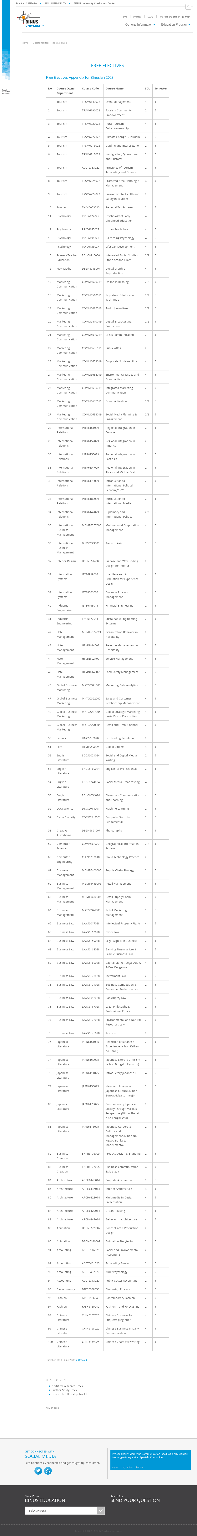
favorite (139, 1467)
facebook (50, 1415)
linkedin (69, 1415)
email (79, 1415)
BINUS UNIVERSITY (55, 3)
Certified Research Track (67, 1386)
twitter (59, 1415)
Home (25, 42)
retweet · (131, 1467)
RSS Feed (48, 1471)
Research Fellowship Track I (69, 1394)
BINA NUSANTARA (26, 3)
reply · (124, 1467)
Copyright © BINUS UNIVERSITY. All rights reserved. (98, 1531)
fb (29, 1471)
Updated (81, 1360)
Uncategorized (40, 42)
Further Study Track (64, 1390)
